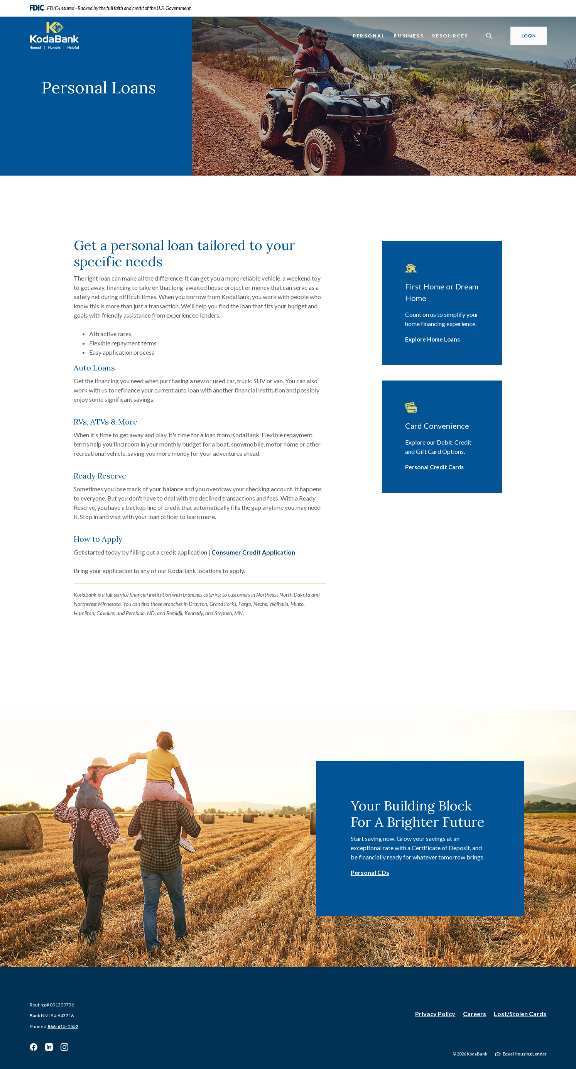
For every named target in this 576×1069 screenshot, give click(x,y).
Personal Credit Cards (434, 466)
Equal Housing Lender (525, 1053)
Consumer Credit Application (253, 552)
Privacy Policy (435, 1013)
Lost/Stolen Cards (520, 1013)
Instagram (64, 1047)
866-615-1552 (62, 1026)
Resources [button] (450, 36)
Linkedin (49, 1047)
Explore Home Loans (432, 339)
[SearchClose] (489, 35)
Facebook (33, 1047)
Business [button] (408, 36)
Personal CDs (370, 872)
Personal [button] (369, 36)
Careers (474, 1013)
